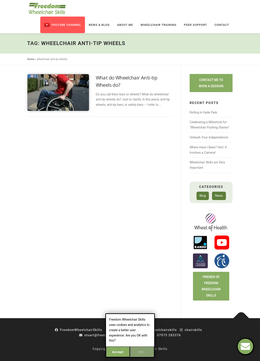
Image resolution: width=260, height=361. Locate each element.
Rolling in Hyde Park (203, 112)
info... (142, 352)
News (219, 195)
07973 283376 (166, 335)
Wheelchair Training (158, 24)
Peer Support (195, 24)
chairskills (191, 330)
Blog (203, 195)
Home (30, 59)
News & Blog (99, 24)
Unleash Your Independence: (209, 137)
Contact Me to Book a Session (211, 83)
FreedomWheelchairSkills (78, 330)
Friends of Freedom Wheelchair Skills (211, 286)
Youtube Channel (62, 25)
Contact (222, 24)
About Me (125, 24)
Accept (117, 352)
